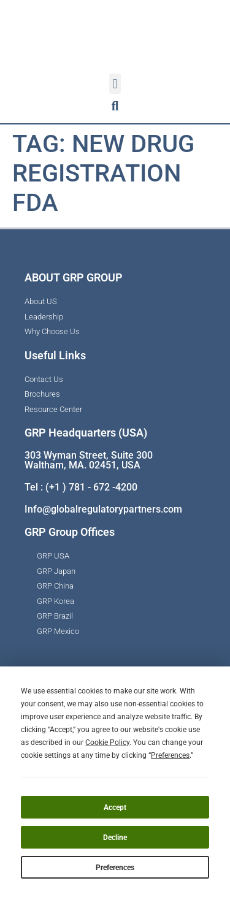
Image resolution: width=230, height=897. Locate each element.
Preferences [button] (170, 755)
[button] (115, 84)
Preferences (115, 867)
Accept (115, 807)
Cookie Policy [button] (107, 742)
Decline (115, 837)
